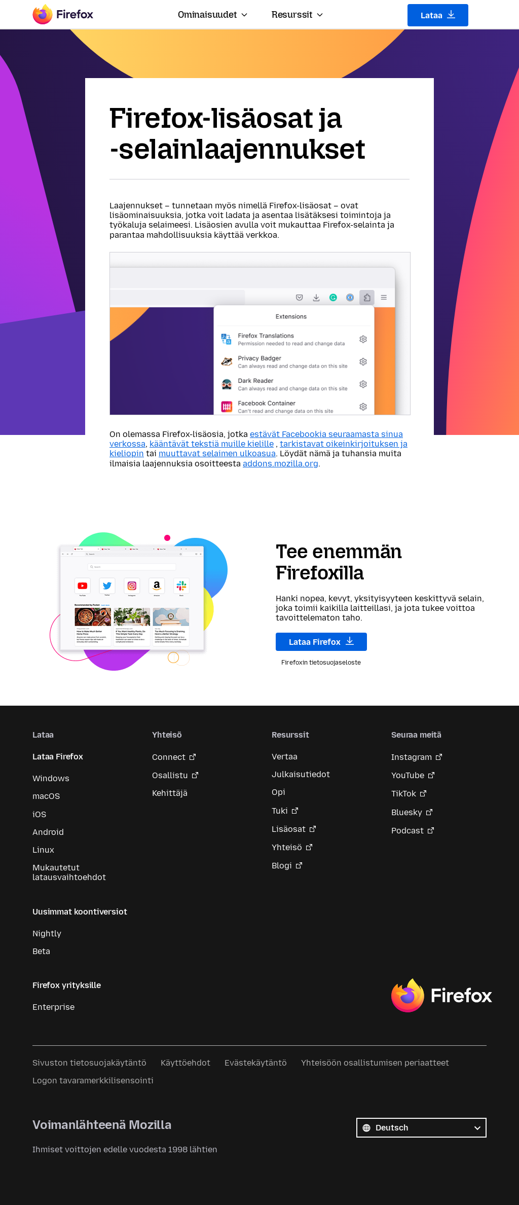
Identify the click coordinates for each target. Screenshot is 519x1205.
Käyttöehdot (185, 1063)
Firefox (441, 995)
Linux (43, 850)
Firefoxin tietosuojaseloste (321, 662)
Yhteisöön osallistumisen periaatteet (375, 1063)
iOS (39, 814)
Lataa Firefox (321, 642)
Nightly (46, 933)
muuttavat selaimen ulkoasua (217, 453)
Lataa (438, 15)
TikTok (403, 793)
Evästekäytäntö (256, 1063)
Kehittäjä (170, 793)
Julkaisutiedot (301, 774)
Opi (278, 792)
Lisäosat (289, 829)
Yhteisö (287, 847)
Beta (41, 951)
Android (48, 832)
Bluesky (406, 812)
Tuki (280, 811)
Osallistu (170, 775)
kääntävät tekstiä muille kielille (212, 444)
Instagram (411, 757)
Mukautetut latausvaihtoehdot (69, 872)
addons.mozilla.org (280, 463)
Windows (50, 778)
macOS (46, 796)
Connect (169, 757)
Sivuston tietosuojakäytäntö (89, 1063)
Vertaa (285, 756)
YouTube (407, 775)
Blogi (282, 865)
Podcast (407, 830)
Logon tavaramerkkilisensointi (93, 1080)
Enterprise (53, 1007)
